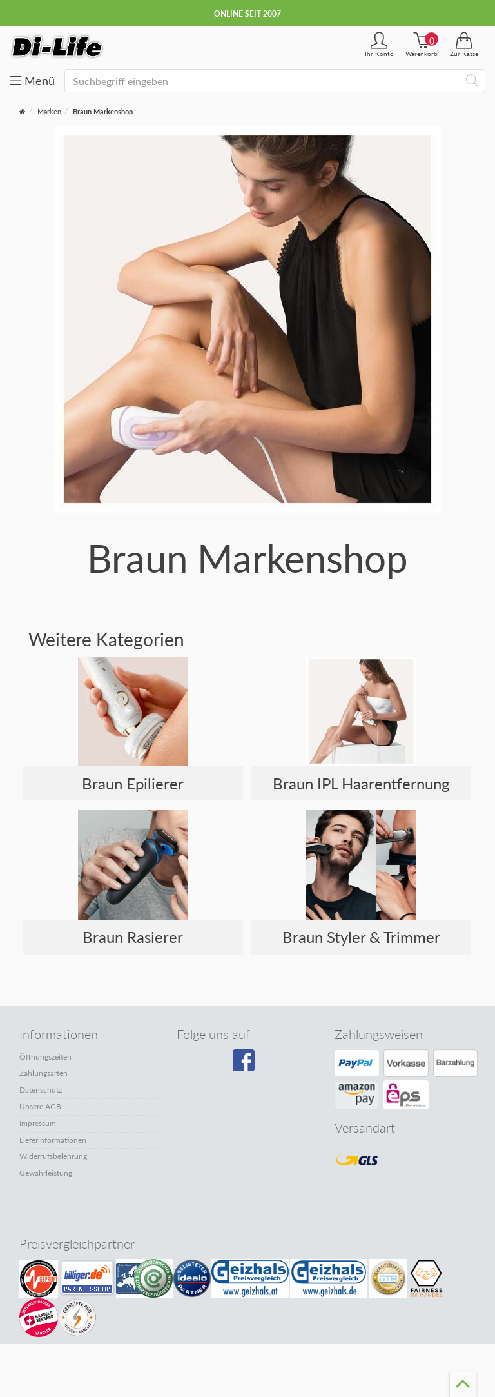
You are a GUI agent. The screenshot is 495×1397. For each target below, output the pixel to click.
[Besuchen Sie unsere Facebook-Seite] (245, 1064)
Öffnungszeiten (45, 1057)
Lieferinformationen (52, 1140)
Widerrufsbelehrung (53, 1156)
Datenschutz (40, 1090)
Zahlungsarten (43, 1073)
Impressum (37, 1123)
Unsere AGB (40, 1106)
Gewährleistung (45, 1173)
